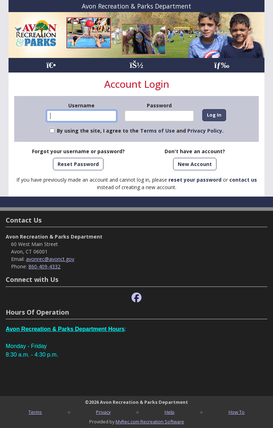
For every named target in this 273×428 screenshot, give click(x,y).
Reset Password (78, 164)
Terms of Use (157, 130)
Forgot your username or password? (78, 151)
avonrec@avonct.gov (50, 259)
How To (237, 412)
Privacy (103, 412)
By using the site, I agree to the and (140, 130)
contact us (243, 179)
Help (170, 412)
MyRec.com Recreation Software (150, 421)
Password (159, 105)
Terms (35, 412)
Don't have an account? (195, 151)
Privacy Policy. (205, 130)
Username (81, 105)
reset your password (194, 179)
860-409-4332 (44, 266)
